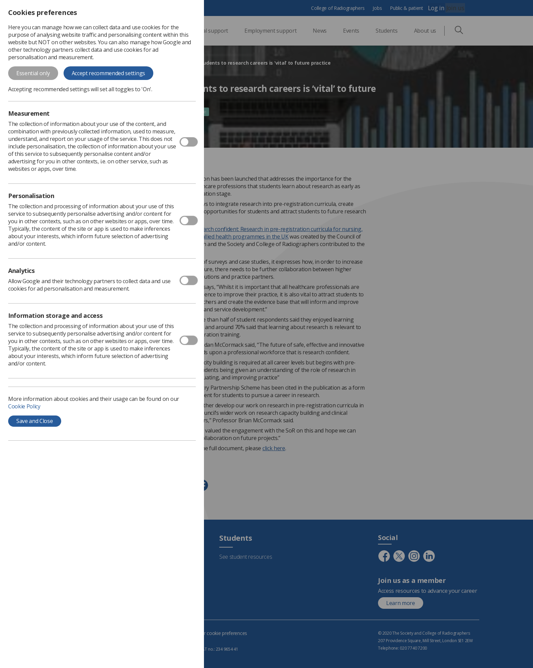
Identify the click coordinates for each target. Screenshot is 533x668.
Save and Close (34, 421)
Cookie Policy (24, 406)
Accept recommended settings (108, 73)
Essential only (33, 73)
